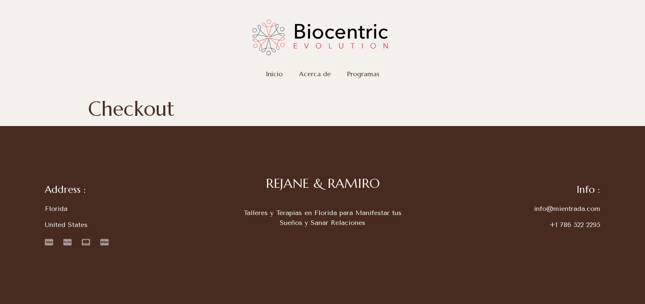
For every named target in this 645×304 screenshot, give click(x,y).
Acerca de (315, 74)
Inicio (274, 74)
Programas (363, 74)
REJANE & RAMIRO (323, 183)
